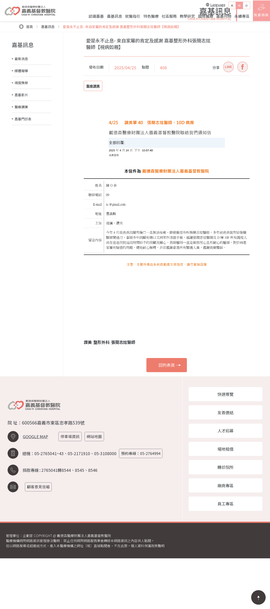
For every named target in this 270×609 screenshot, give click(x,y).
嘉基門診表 (23, 164)
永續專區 (239, 17)
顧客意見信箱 (39, 534)
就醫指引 (130, 17)
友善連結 (226, 459)
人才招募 (226, 478)
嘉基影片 (21, 139)
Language (213, 6)
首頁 (26, 71)
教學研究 (184, 17)
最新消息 (21, 103)
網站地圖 (96, 484)
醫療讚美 (21, 152)
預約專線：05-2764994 (142, 501)
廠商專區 (226, 535)
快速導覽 (226, 440)
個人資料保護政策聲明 (148, 596)
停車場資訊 (71, 484)
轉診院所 (226, 516)
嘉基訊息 (111, 17)
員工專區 (226, 554)
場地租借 (226, 497)
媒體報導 (21, 115)
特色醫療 (148, 17)
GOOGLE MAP (35, 484)
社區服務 (166, 17)
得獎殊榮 (21, 127)
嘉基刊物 (220, 17)
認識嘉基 (93, 17)
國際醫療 (202, 17)
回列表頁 (170, 410)
